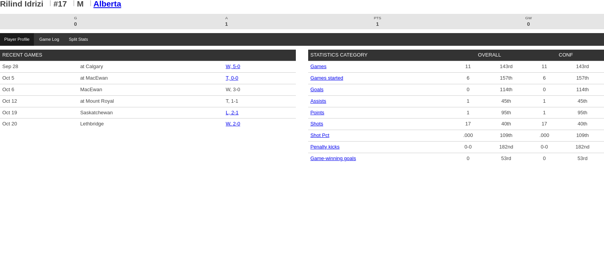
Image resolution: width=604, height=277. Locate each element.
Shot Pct (319, 135)
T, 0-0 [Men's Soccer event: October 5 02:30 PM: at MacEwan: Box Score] (232, 78)
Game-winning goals (333, 158)
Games (318, 66)
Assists (318, 101)
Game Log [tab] (49, 39)
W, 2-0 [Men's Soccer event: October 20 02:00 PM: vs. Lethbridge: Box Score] (233, 124)
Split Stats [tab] (78, 39)
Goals (317, 89)
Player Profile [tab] (16, 39)
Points (317, 112)
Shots (316, 124)
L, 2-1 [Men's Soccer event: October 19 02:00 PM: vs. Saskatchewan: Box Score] (232, 112)
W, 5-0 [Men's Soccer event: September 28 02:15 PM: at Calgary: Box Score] (233, 66)
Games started (326, 78)
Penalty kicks (325, 147)
